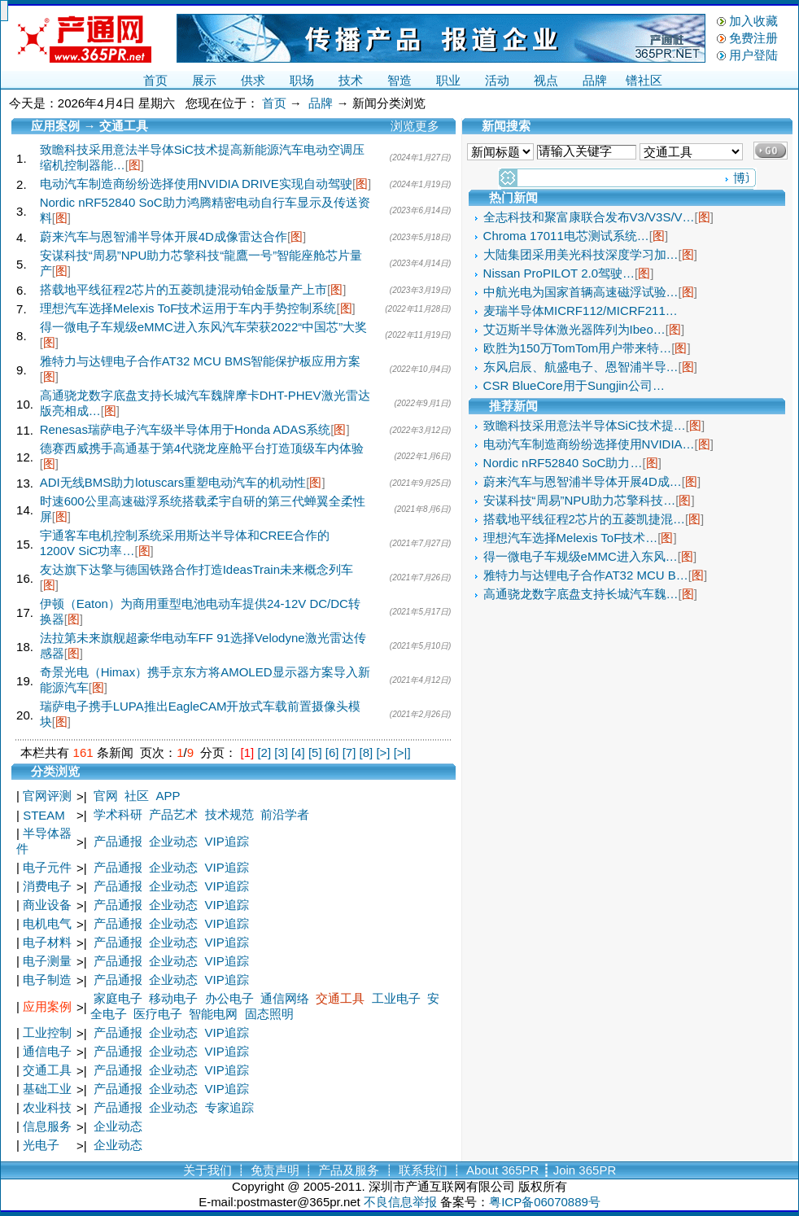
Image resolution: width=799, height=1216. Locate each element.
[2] (264, 752)
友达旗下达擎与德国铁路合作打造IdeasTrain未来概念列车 (196, 569)
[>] (383, 752)
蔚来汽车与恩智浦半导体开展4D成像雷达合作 (163, 236)
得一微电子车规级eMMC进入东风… (580, 556)
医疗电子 (157, 1014)
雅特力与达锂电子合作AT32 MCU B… (585, 575)
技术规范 (229, 814)
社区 (136, 796)
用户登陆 (753, 55)
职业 (448, 80)
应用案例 (47, 1006)
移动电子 (173, 998)
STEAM (44, 815)
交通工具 (340, 998)
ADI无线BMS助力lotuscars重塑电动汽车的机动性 (173, 482)
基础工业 (47, 1089)
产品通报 (118, 841)
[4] (298, 752)
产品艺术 (173, 814)
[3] (281, 752)
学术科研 (118, 814)
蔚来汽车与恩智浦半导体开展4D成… (582, 481)
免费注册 (753, 38)
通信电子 (47, 1051)
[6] (332, 752)
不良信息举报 (400, 1202)
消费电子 (47, 886)
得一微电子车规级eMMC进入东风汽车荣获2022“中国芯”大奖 (204, 327)
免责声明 (275, 1170)
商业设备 (47, 905)
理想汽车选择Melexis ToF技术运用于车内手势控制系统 (188, 308)
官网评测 (47, 796)
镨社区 (644, 80)
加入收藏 (753, 21)
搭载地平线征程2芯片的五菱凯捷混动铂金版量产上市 (183, 289)
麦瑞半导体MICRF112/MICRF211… (580, 310)
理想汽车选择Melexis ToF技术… (570, 538)
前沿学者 (284, 814)
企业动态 (173, 841)
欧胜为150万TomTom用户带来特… (577, 348)
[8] (366, 752)
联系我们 (423, 1170)
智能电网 (213, 1014)
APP (168, 796)
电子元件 (47, 867)
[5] (315, 752)
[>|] (402, 752)
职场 (302, 80)
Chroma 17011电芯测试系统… (566, 236)
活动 (497, 80)
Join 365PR (585, 1170)
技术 (350, 80)
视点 (546, 80)
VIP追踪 (227, 841)
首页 (155, 80)
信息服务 (47, 1126)
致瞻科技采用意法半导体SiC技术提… (584, 425)
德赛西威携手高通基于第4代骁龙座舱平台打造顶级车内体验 (202, 448)
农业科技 (47, 1107)
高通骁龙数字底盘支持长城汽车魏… (581, 594)
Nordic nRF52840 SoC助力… (563, 463)
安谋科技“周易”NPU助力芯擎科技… (579, 500)
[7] (349, 752)
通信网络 (284, 998)
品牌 (595, 80)
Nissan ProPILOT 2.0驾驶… (559, 273)
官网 (106, 796)
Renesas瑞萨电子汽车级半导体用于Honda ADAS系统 (185, 429)
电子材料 (47, 942)
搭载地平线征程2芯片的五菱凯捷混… (584, 519)
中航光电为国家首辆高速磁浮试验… (581, 292)
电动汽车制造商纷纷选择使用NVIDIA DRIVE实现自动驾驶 (196, 183)
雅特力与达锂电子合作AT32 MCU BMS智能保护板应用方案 (200, 361)
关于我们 (207, 1170)
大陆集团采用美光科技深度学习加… (581, 254)
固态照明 (269, 1014)
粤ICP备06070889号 (544, 1202)
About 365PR (502, 1170)
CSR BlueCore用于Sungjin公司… (574, 385)
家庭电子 (118, 998)
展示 (204, 80)
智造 (399, 80)
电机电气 (47, 923)
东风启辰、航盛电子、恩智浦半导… (581, 367)
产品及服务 (348, 1170)
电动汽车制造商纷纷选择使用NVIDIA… (589, 444)
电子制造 (47, 979)
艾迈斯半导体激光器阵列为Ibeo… (574, 329)
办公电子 (229, 998)
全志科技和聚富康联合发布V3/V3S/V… (589, 217)
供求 (253, 80)
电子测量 (47, 961)
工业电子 (396, 998)
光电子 (41, 1145)
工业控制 (47, 1032)
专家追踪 (229, 1107)
